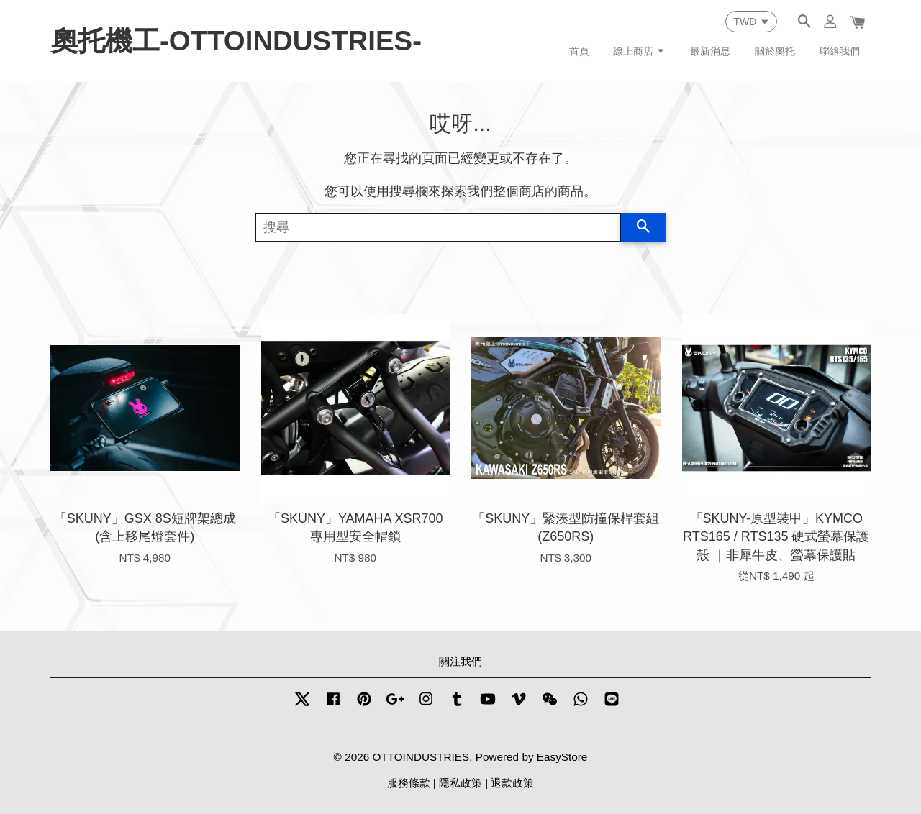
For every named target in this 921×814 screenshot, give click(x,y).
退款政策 (512, 783)
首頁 (579, 51)
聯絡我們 (840, 51)
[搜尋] (438, 227)
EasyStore (562, 757)
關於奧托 (775, 51)
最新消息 (710, 51)
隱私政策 (460, 783)
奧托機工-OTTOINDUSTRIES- (236, 40)
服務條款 (408, 783)
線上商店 (639, 51)
